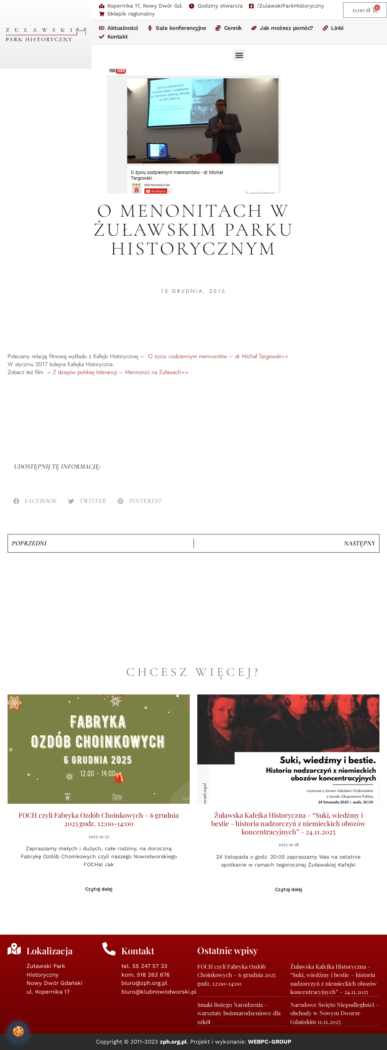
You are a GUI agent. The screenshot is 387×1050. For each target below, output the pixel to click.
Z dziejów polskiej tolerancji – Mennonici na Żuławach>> (120, 372)
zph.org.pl (173, 1041)
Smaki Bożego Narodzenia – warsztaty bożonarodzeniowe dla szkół (238, 1013)
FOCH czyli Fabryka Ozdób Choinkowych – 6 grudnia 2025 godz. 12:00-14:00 (99, 819)
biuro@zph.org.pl (144, 983)
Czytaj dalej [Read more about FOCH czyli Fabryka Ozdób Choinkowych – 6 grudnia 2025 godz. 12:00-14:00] (98, 889)
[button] (239, 55)
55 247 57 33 (149, 966)
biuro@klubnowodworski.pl (159, 991)
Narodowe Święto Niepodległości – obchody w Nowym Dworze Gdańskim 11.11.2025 (334, 1013)
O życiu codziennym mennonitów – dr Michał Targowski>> (218, 356)
